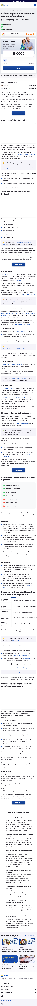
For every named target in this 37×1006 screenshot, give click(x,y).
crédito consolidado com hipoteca (12, 364)
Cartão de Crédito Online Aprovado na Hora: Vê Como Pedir (26, 951)
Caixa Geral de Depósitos (22, 397)
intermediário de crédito (21, 423)
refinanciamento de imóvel (12, 301)
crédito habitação (7, 274)
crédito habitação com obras (21, 324)
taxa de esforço (27, 658)
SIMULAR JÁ (18, 68)
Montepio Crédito (7, 397)
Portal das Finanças (17, 640)
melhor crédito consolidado (19, 378)
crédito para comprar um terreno (10, 313)
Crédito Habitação (9, 10)
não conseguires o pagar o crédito (25, 154)
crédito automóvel (9, 388)
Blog (2, 10)
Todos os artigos (30, 935)
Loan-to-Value (18, 673)
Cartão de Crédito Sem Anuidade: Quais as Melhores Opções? (9, 951)
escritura (19, 280)
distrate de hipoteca (29, 294)
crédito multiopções (21, 331)
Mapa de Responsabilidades (21, 655)
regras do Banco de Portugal (20, 668)
